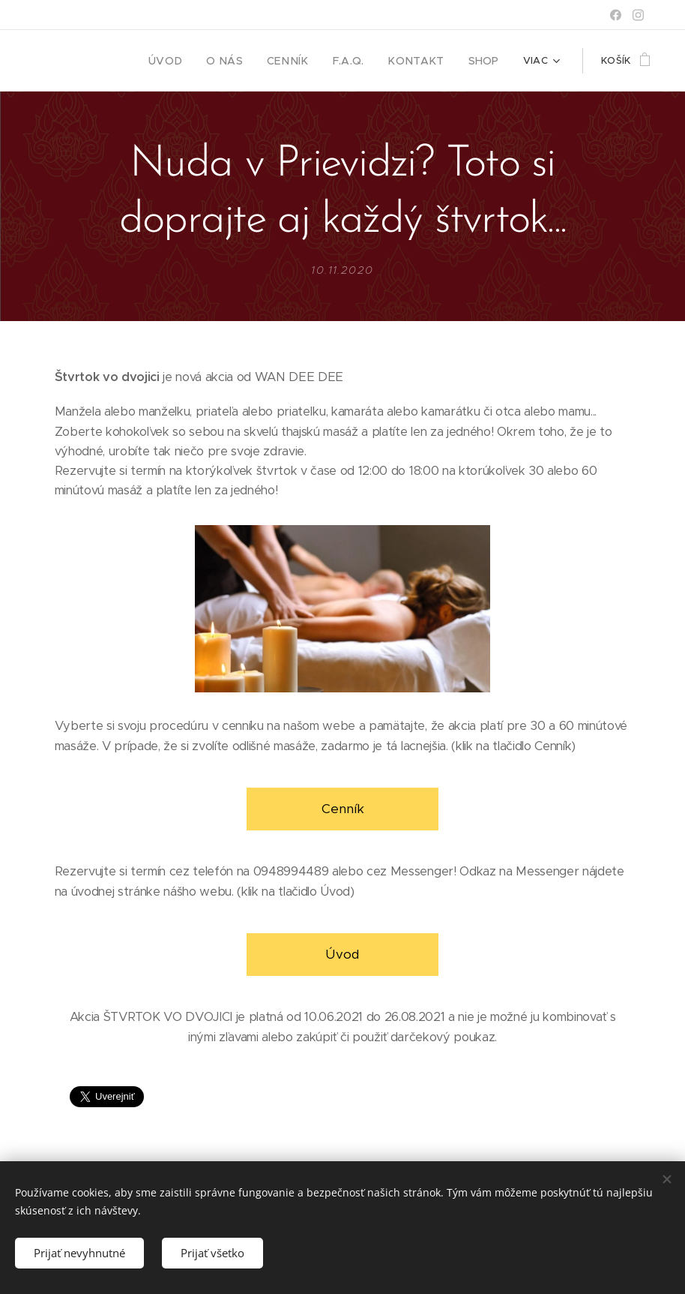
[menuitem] (191, 61)
